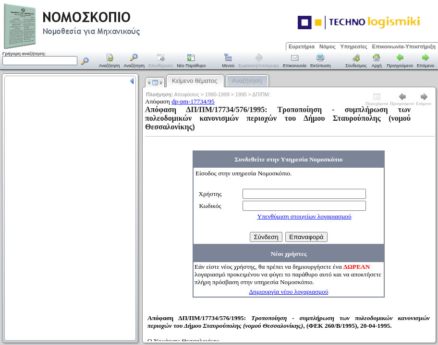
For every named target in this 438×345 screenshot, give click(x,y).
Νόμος (327, 46)
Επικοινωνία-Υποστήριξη (404, 46)
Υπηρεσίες (354, 46)
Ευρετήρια (302, 46)
